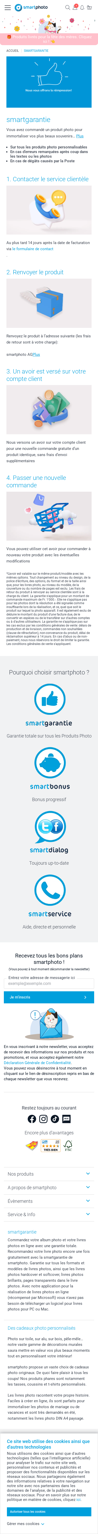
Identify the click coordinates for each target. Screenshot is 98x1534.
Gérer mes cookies (26, 1523)
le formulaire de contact (32, 249)
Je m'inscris (20, 997)
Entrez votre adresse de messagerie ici (41, 977)
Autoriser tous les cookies (27, 1511)
